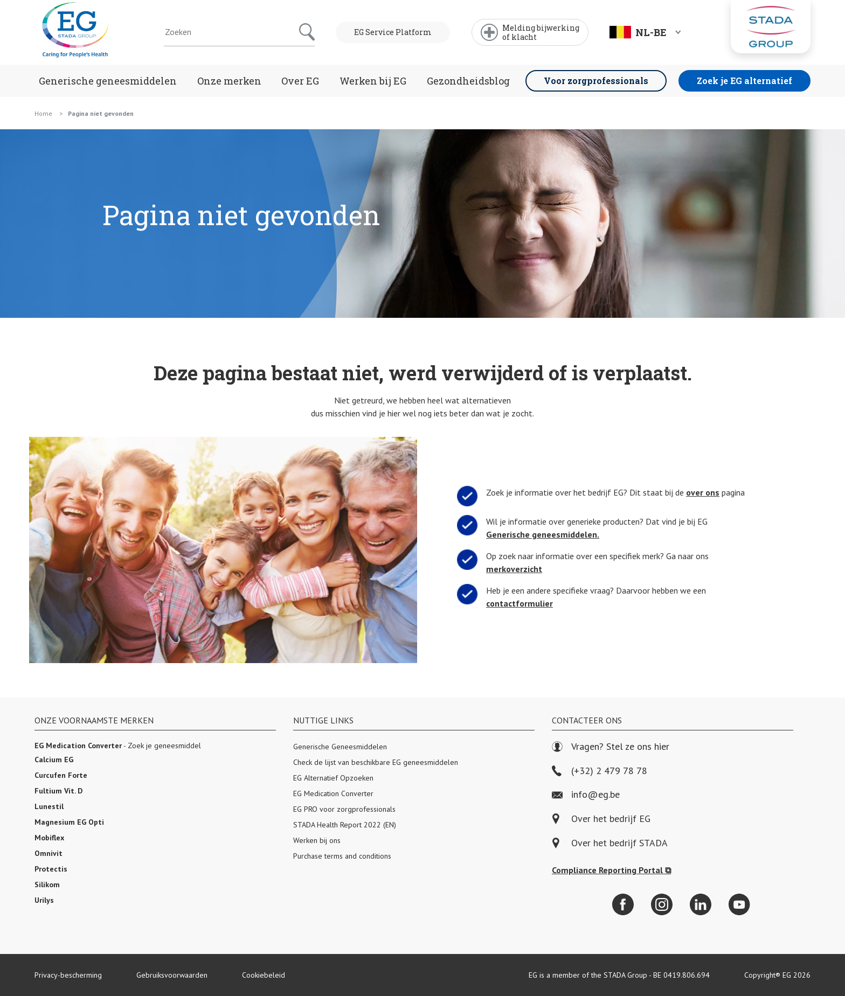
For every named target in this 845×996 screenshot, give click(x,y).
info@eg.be (586, 794)
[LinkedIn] (700, 904)
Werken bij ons (317, 840)
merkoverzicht (509, 569)
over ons (708, 492)
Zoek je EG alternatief (744, 80)
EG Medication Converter (333, 793)
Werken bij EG (373, 80)
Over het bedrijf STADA (619, 843)
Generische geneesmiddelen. (539, 534)
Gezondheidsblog (468, 80)
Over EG (300, 80)
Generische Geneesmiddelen (340, 746)
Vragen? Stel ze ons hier (610, 747)
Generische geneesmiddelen (108, 80)
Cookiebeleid (263, 975)
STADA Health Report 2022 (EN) (344, 825)
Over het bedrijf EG (610, 819)
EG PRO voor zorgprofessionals (344, 809)
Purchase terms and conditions (342, 856)
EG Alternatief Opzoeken (333, 778)
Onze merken (229, 80)
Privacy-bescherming (68, 975)
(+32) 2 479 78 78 (599, 771)
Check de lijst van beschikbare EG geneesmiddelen (375, 762)
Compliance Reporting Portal (611, 870)
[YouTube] (739, 904)
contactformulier (515, 603)
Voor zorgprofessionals (596, 80)
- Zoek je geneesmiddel (117, 745)
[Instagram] (662, 904)
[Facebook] (623, 904)
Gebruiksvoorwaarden (171, 975)
